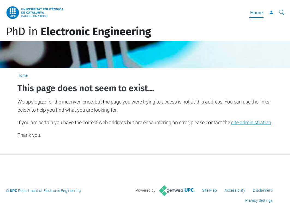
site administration (251, 122)
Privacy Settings (259, 200)
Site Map (209, 190)
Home (256, 12)
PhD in (78, 31)
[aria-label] (281, 12)
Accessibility (235, 190)
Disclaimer (261, 190)
